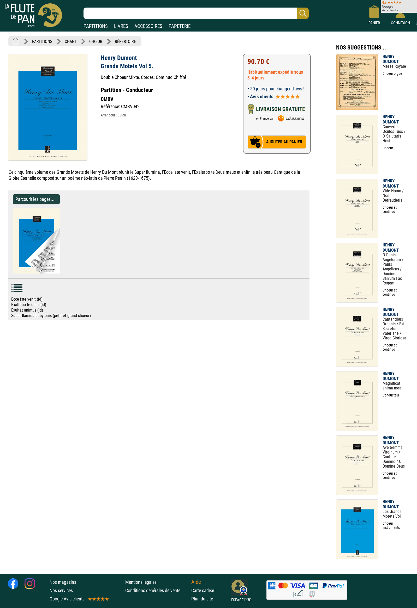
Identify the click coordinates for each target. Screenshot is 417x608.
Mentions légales (141, 582)
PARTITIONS (96, 26)
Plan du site (202, 598)
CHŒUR (95, 41)
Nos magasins (63, 582)
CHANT (71, 41)
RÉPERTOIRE (125, 41)
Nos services (61, 590)
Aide (196, 582)
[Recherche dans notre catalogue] (196, 13)
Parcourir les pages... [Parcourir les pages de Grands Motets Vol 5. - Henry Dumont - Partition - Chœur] (35, 199)
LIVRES (121, 26)
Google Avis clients (79, 598)
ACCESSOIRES (148, 26)
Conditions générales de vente (157, 590)
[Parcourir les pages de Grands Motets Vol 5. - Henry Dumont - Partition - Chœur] (63, 272)
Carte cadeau (203, 590)
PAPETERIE (179, 26)
